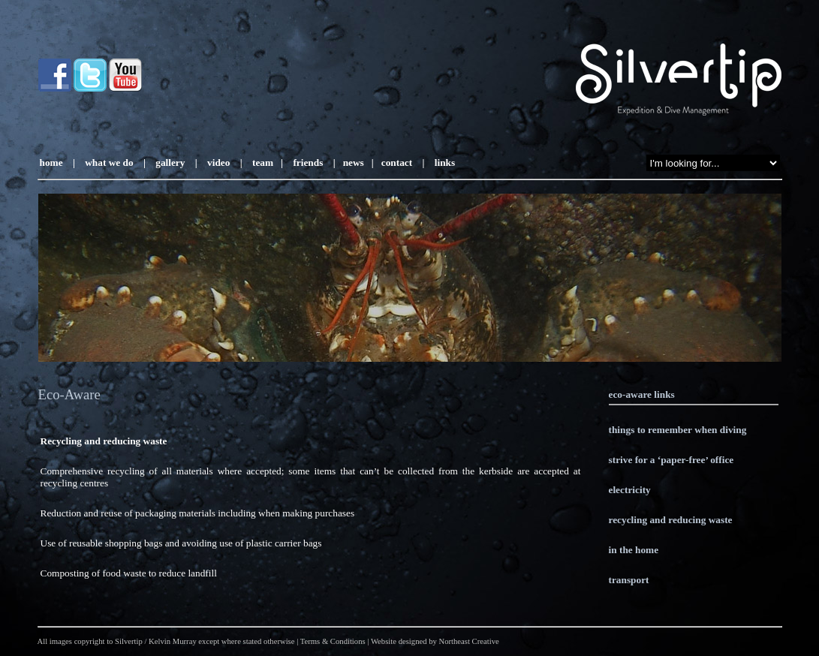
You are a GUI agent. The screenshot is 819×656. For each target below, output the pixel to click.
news (353, 162)
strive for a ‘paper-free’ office (671, 459)
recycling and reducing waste (671, 519)
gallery (169, 162)
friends (308, 162)
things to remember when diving (678, 429)
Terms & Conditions (333, 641)
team (262, 162)
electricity (630, 489)
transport (629, 579)
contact (396, 162)
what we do (109, 162)
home (51, 162)
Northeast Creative (469, 641)
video (218, 162)
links (443, 162)
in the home (634, 549)
